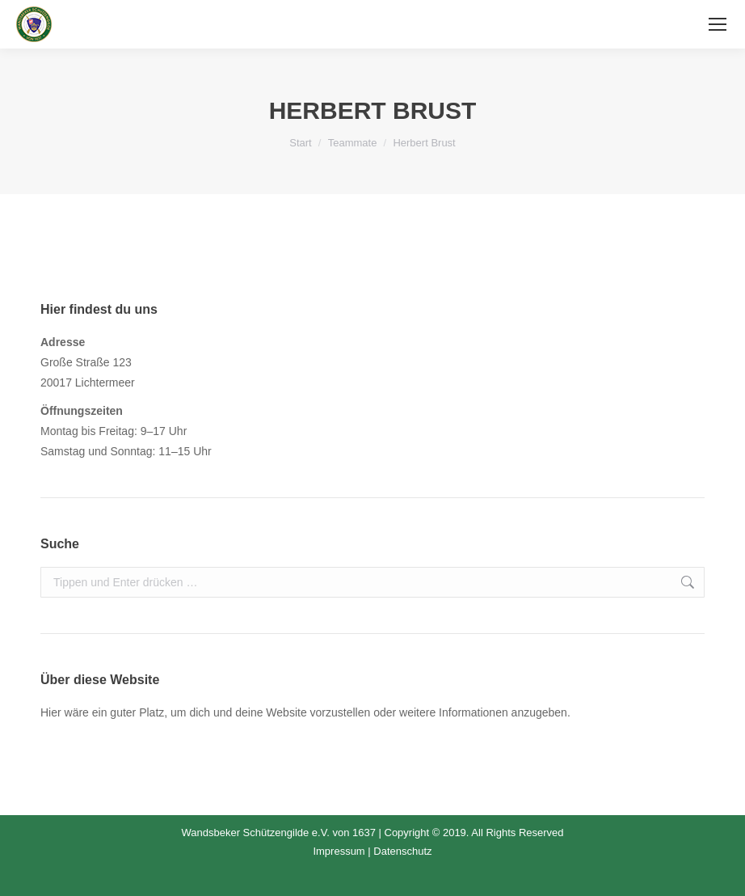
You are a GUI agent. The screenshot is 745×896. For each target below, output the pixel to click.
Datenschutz (402, 851)
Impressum (338, 851)
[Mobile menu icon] (717, 24)
